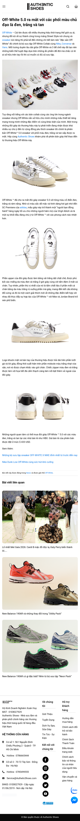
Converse (66, 43)
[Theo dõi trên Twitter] (46, 785)
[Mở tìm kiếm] (68, 6)
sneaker (6, 40)
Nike (58, 43)
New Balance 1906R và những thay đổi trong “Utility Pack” (32, 613)
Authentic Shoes (26, 136)
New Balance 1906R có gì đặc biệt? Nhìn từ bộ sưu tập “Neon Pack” (37, 676)
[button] (4, 6)
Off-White (7, 32)
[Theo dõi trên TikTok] (46, 777)
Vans (4, 47)
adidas (23, 207)
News (28, 473)
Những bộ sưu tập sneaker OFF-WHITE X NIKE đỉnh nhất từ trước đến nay (39, 455)
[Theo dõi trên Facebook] (46, 760)
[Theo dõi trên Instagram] (46, 768)
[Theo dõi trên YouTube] (46, 794)
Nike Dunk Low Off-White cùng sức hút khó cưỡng (27, 462)
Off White (49, 473)
